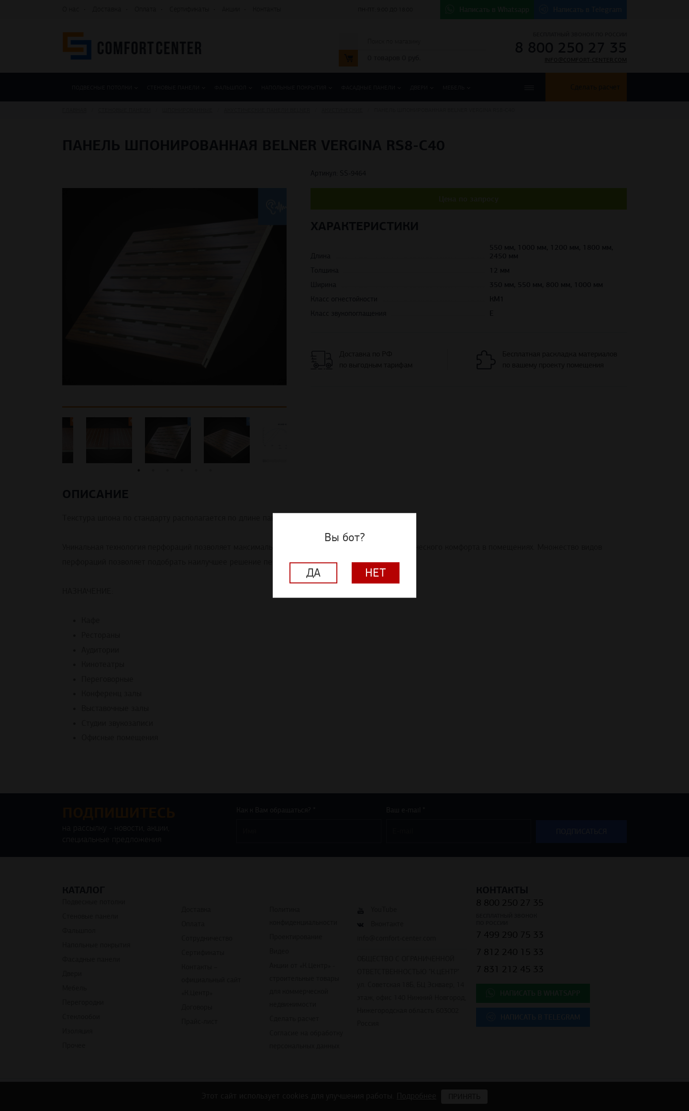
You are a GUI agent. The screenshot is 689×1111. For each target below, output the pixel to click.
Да (313, 573)
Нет (375, 573)
